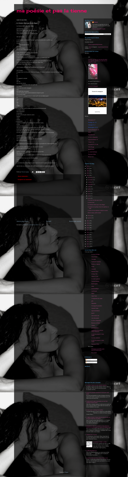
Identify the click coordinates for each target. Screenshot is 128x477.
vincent (90, 47)
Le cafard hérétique (92, 151)
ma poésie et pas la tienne (52, 11)
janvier (89, 218)
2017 (88, 230)
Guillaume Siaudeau (96, 261)
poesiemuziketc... (95, 328)
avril (89, 196)
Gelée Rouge (91, 147)
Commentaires (90, 362)
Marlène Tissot (94, 271)
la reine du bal (91, 202)
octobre (90, 182)
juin (89, 191)
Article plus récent (22, 221)
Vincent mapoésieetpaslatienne (95, 44)
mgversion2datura (95, 310)
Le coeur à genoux (95, 278)
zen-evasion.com (95, 315)
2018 (88, 227)
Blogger (66, 472)
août (89, 186)
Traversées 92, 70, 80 (93, 144)
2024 (88, 170)
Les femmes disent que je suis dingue (96, 204)
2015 (88, 234)
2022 (88, 175)
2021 (88, 220)
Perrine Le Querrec (95, 264)
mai (89, 193)
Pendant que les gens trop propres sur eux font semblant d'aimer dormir (97, 402)
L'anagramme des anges (96, 298)
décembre (90, 177)
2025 (88, 168)
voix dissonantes (95, 318)
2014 (88, 237)
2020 (88, 223)
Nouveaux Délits (95, 344)
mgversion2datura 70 (93, 139)
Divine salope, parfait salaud (94, 212)
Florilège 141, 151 (92, 122)
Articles (88, 359)
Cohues (93, 325)
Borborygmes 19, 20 (93, 127)
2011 (88, 244)
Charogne (93, 259)
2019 (88, 225)
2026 (88, 166)
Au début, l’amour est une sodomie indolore (96, 385)
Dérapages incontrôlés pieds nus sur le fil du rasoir (97, 349)
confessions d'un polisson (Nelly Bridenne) (97, 331)
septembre (90, 184)
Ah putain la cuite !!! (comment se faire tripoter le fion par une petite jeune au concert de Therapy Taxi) (98, 426)
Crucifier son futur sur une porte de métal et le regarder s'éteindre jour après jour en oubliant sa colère (97, 61)
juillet (89, 189)
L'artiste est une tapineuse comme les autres (98, 210)
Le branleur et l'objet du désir (100, 442)
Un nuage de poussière (96, 305)
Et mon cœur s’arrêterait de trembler (94, 410)
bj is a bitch (94, 352)
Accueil (48, 221)
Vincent (96, 22)
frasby (92, 266)
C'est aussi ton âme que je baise (95, 200)
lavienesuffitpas (95, 288)
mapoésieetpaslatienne (103, 47)
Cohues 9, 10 (91, 142)
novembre (90, 179)
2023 (88, 173)
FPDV (89, 132)
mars (89, 198)
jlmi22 (92, 313)
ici (90, 48)
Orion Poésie (94, 256)
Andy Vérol (94, 296)
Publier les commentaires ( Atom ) (31, 224)
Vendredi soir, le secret (91, 434)
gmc (92, 301)
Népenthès (93, 303)
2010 (88, 246)
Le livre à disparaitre (93, 137)
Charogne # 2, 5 (91, 125)
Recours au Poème (95, 323)
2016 (88, 232)
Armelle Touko (94, 308)
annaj (92, 286)
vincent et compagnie (93, 86)
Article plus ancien (75, 221)
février (89, 215)
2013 (88, 239)
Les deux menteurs (95, 337)
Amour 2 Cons (94, 276)
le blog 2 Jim (94, 274)
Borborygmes (94, 283)
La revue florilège (95, 254)
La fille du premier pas (91, 450)
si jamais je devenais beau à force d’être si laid (97, 458)
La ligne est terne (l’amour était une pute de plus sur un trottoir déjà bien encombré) (98, 418)
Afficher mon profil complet (98, 29)
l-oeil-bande (94, 291)
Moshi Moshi (91, 149)
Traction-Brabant (95, 281)
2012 (88, 241)
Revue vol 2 (91, 156)
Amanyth (93, 269)
